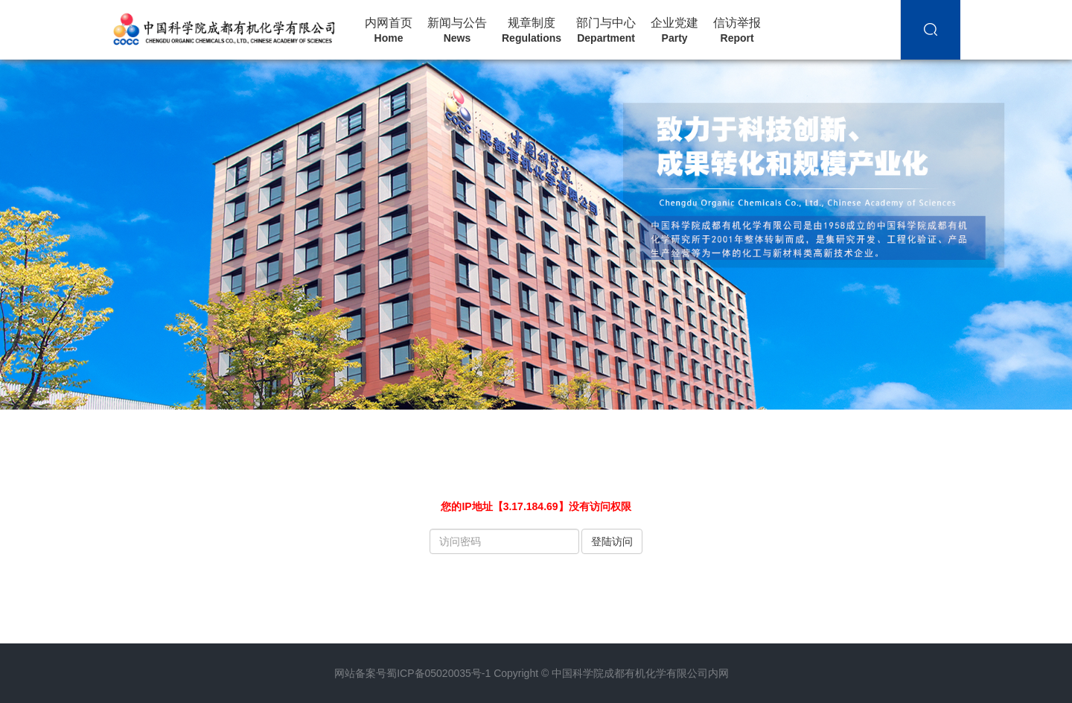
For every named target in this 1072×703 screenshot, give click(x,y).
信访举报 (737, 30)
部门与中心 (606, 30)
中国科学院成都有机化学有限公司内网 (640, 673)
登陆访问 (612, 541)
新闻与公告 (457, 30)
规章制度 (531, 30)
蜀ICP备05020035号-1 (438, 673)
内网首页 (388, 30)
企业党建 (674, 30)
